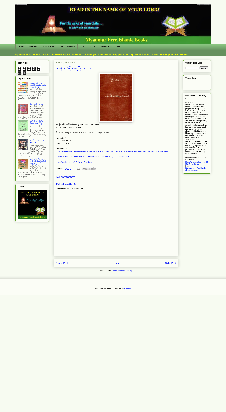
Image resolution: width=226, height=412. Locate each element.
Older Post (170, 263)
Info (82, 46)
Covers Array (48, 46)
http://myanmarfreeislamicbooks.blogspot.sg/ (196, 169)
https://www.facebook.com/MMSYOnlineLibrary (196, 163)
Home (21, 46)
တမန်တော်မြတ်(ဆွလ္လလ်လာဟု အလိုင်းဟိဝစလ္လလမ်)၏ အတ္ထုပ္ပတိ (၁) (38, 162)
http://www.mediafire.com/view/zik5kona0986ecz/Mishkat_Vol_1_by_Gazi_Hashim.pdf (92, 156)
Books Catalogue (67, 46)
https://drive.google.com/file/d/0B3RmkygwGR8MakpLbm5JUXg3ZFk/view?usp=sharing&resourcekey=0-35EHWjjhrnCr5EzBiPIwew (112, 151)
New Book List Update (110, 46)
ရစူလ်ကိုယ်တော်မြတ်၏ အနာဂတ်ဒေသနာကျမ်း (37, 122)
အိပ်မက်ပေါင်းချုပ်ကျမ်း (36, 104)
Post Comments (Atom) (122, 271)
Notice (92, 46)
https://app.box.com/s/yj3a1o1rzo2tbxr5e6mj (75, 162)
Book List (33, 46)
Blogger (127, 289)
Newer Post (62, 263)
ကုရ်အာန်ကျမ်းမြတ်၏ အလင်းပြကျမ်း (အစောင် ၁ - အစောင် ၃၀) (38, 85)
